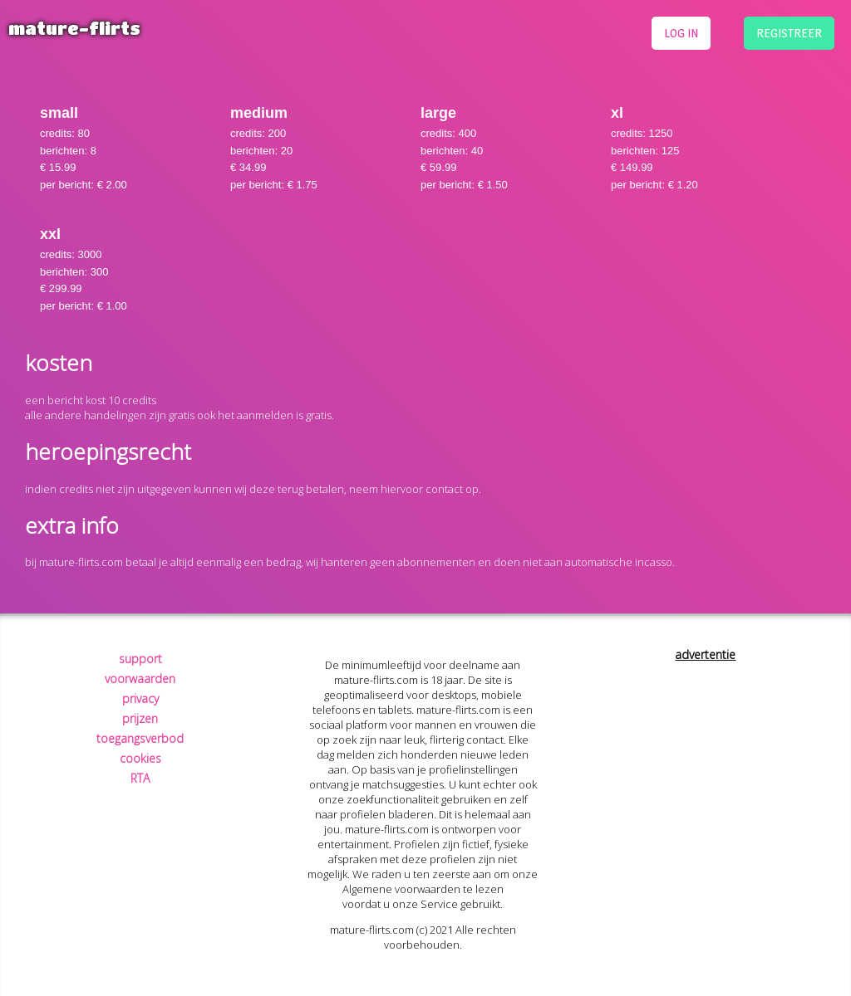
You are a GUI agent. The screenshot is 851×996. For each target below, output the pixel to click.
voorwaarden (140, 678)
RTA (140, 778)
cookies (140, 758)
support (140, 658)
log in (681, 33)
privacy (140, 698)
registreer (789, 33)
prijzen (140, 718)
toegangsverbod (140, 738)
